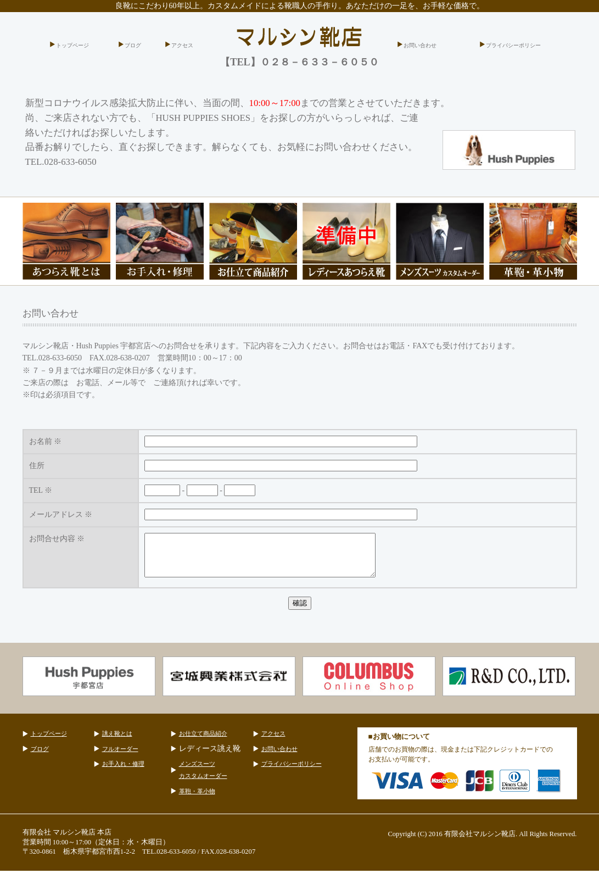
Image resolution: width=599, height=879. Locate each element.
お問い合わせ (420, 45)
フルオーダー (120, 757)
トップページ (72, 45)
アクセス (182, 45)
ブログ (133, 45)
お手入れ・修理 (123, 772)
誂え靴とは (117, 741)
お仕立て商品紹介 (203, 741)
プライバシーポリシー (513, 45)
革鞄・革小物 (197, 799)
